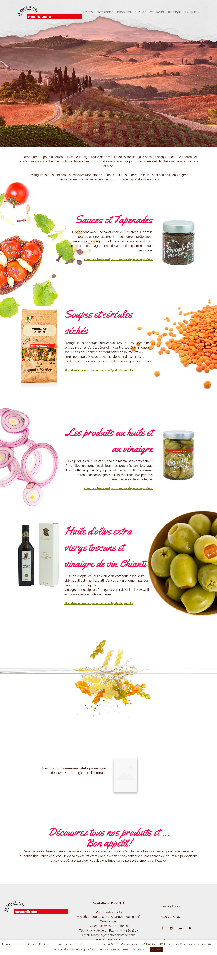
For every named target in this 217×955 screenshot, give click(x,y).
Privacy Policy (171, 906)
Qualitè (140, 12)
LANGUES (191, 12)
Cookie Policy (170, 916)
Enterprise (105, 12)
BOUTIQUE (174, 12)
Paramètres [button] (139, 949)
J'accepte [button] (156, 949)
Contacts (157, 12)
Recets (88, 12)
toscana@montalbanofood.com (113, 935)
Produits (124, 12)
